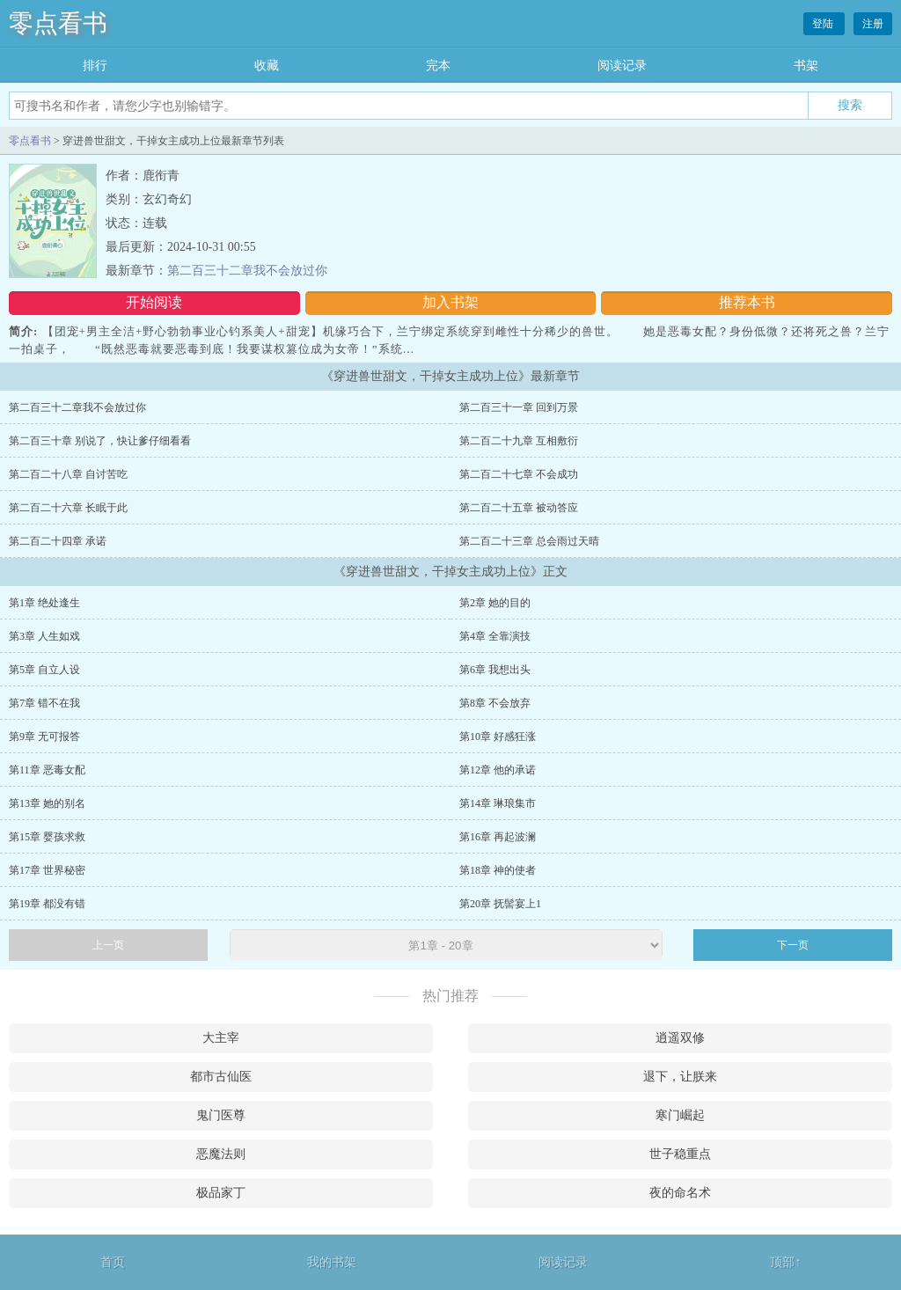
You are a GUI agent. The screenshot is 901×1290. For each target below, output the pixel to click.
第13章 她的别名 (47, 803)
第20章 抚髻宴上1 (500, 904)
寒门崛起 (680, 1115)
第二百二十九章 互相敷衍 (518, 441)
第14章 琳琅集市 (497, 803)
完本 (438, 65)
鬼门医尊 (220, 1115)
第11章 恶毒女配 (47, 770)
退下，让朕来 (680, 1076)
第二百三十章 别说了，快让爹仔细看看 (100, 441)
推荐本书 (747, 302)
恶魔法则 (220, 1154)
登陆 (824, 24)
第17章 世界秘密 (47, 870)
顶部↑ (785, 1262)
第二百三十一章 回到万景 (518, 407)
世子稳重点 (680, 1154)
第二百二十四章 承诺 (57, 541)
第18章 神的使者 (497, 870)
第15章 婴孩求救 (47, 837)
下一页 (793, 945)
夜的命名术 (680, 1192)
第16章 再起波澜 (497, 837)
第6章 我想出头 (495, 669)
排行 (95, 65)
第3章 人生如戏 (44, 636)
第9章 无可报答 (44, 736)
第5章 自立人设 (44, 669)
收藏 (266, 65)
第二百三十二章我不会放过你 (247, 270)
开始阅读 (154, 302)
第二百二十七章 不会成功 (518, 474)
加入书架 (450, 302)
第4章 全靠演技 (495, 636)
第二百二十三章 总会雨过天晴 (529, 541)
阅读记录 (622, 65)
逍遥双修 (680, 1037)
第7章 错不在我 (44, 703)
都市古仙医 (221, 1076)
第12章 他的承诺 (497, 770)
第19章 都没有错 (47, 904)
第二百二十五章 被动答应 (518, 508)
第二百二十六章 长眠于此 (68, 508)
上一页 (108, 945)
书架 (806, 65)
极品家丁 (220, 1192)
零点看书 (58, 23)
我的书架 (331, 1262)
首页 (112, 1262)
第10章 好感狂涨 (497, 736)
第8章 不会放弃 (495, 703)
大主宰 (220, 1037)
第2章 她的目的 (495, 603)
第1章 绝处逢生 (44, 603)
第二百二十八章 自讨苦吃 (68, 474)
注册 (872, 24)
